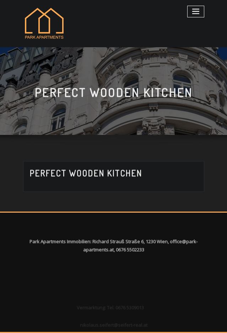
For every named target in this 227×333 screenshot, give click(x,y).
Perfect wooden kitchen (85, 176)
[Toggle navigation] (195, 11)
